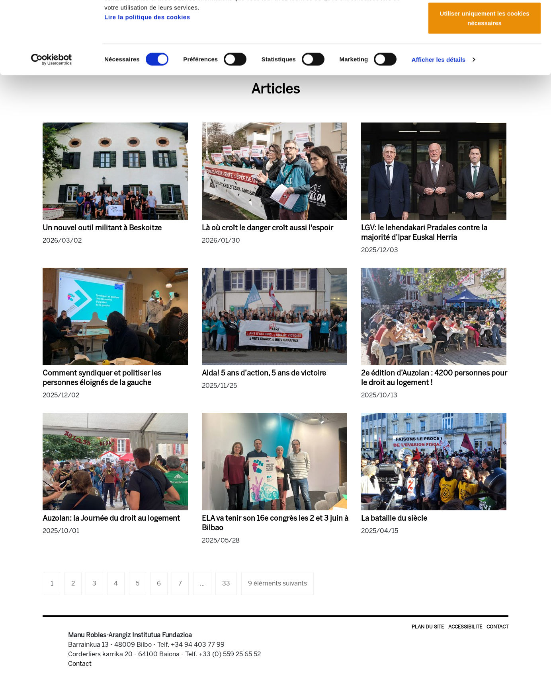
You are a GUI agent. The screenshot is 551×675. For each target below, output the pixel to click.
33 (226, 583)
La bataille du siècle (394, 518)
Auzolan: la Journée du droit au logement (111, 518)
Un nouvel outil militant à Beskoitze (102, 228)
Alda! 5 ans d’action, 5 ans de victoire (264, 373)
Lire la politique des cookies (147, 76)
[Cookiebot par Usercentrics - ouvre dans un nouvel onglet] (51, 119)
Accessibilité (465, 627)
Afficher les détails (438, 119)
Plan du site (428, 627)
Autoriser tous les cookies (484, 21)
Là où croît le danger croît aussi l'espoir (267, 228)
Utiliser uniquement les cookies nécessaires (484, 78)
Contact (497, 627)
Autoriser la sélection (484, 47)
